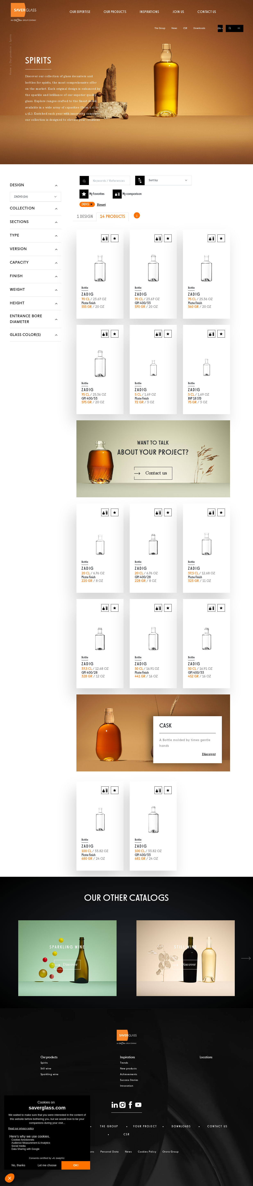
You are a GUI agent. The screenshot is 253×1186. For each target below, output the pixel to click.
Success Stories (129, 1080)
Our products (115, 19)
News (174, 3)
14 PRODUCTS (112, 217)
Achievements (128, 1074)
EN (219, 4)
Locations (206, 1057)
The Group (159, 3)
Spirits (44, 1063)
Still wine (46, 1069)
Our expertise (80, 19)
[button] (246, 958)
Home (10, 71)
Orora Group (170, 1152)
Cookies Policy (147, 1152)
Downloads (199, 3)
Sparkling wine (50, 1074)
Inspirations (149, 19)
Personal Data (109, 1152)
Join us (178, 19)
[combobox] (168, 180)
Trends (124, 1063)
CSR (185, 3)
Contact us (206, 19)
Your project (145, 1126)
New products (128, 1069)
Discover (209, 754)
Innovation (126, 1086)
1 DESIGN (85, 217)
